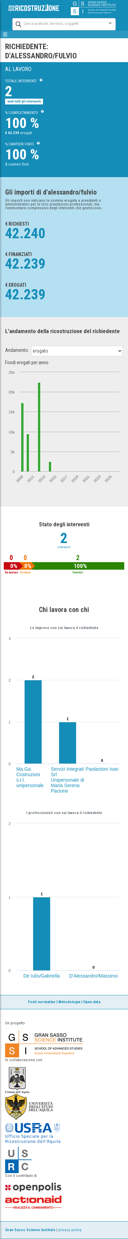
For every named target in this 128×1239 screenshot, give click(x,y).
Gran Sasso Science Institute (30, 1230)
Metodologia (69, 1002)
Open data (91, 1002)
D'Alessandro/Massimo (93, 976)
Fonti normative (41, 1002)
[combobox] (58, 23)
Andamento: (17, 350)
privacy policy (70, 1230)
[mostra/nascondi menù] (5, 34)
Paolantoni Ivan (102, 769)
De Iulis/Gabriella (42, 976)
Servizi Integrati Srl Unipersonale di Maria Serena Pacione (67, 780)
